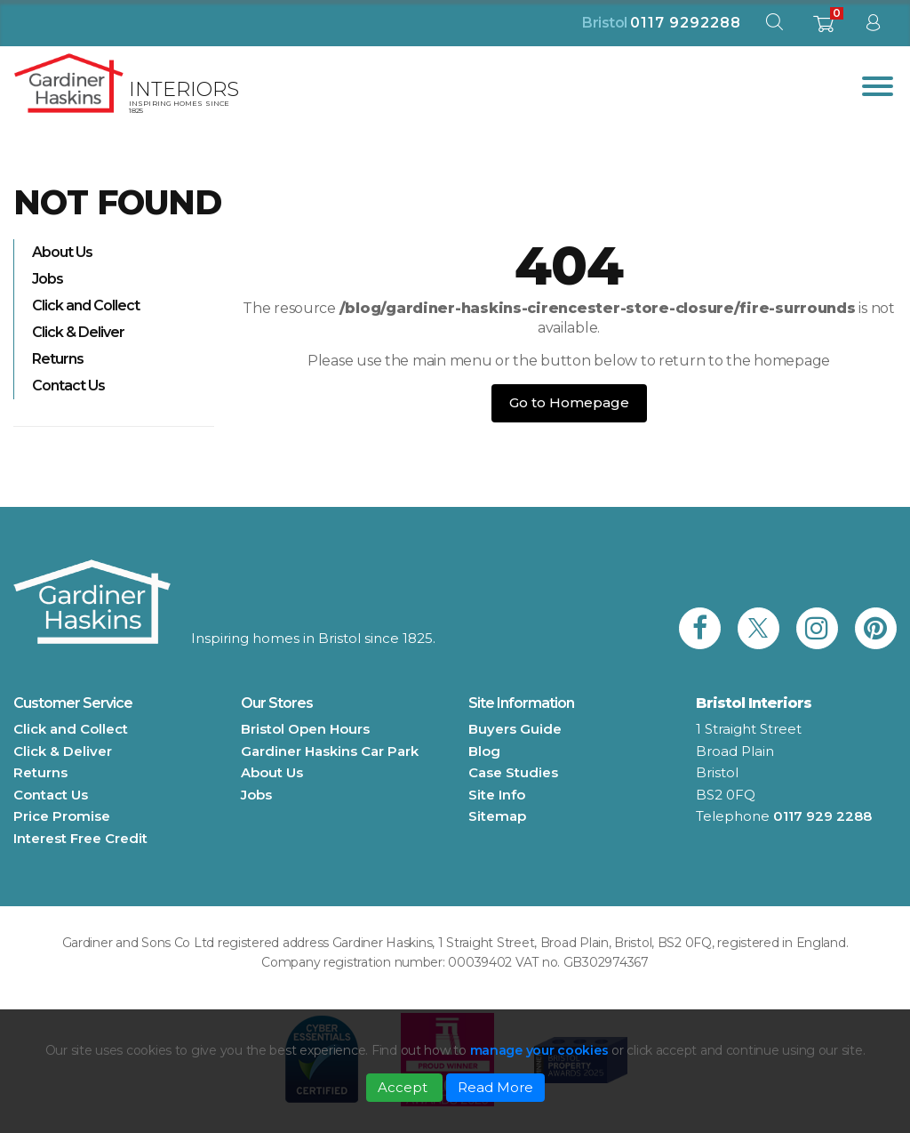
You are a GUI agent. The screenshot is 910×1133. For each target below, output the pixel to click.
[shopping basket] (823, 28)
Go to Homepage (569, 402)
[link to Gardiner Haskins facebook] (700, 628)
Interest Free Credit (80, 838)
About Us (62, 252)
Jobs (47, 278)
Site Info (496, 794)
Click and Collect (86, 305)
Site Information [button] (521, 703)
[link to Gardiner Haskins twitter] (758, 628)
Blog (484, 751)
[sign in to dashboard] (872, 26)
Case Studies (513, 772)
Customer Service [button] (72, 703)
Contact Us (68, 385)
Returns (58, 358)
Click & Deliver (78, 332)
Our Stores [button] (277, 703)
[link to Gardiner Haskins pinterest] (876, 628)
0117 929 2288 (822, 816)
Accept (404, 1087)
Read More (495, 1087)
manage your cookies (539, 1050)
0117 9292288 (685, 22)
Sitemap (497, 816)
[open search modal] (774, 26)
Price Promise (61, 816)
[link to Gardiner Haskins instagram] (817, 628)
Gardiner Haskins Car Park (330, 751)
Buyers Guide (515, 728)
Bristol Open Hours (305, 728)
